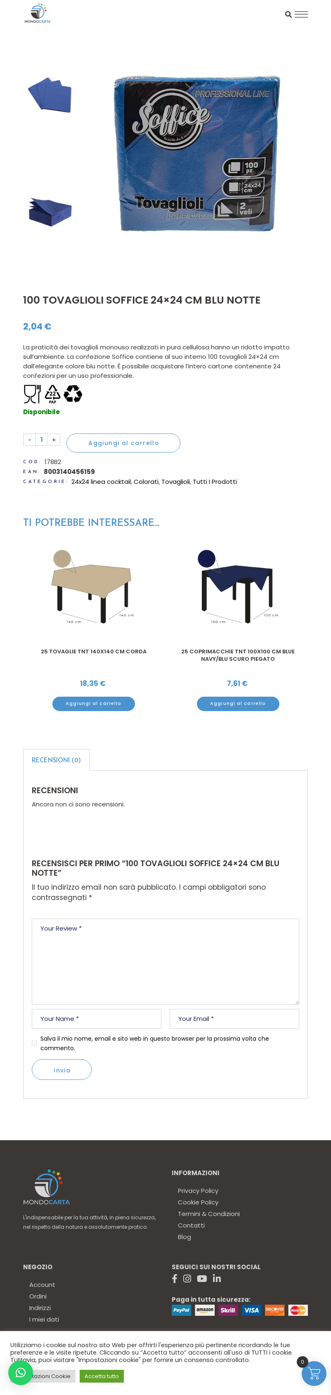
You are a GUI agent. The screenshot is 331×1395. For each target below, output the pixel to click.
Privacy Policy (198, 1190)
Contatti (191, 1225)
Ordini (38, 1296)
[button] (20, 1372)
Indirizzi (40, 1307)
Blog (184, 1236)
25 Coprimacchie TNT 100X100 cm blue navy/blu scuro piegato (238, 655)
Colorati (146, 481)
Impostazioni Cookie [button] (43, 1376)
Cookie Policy (198, 1202)
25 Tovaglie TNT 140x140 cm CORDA (94, 651)
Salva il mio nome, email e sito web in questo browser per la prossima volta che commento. (154, 1043)
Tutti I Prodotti (215, 481)
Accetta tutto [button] (102, 1376)
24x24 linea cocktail (101, 481)
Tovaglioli (175, 481)
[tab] (56, 760)
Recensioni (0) (56, 761)
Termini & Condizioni (209, 1213)
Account (42, 1284)
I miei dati (44, 1319)
